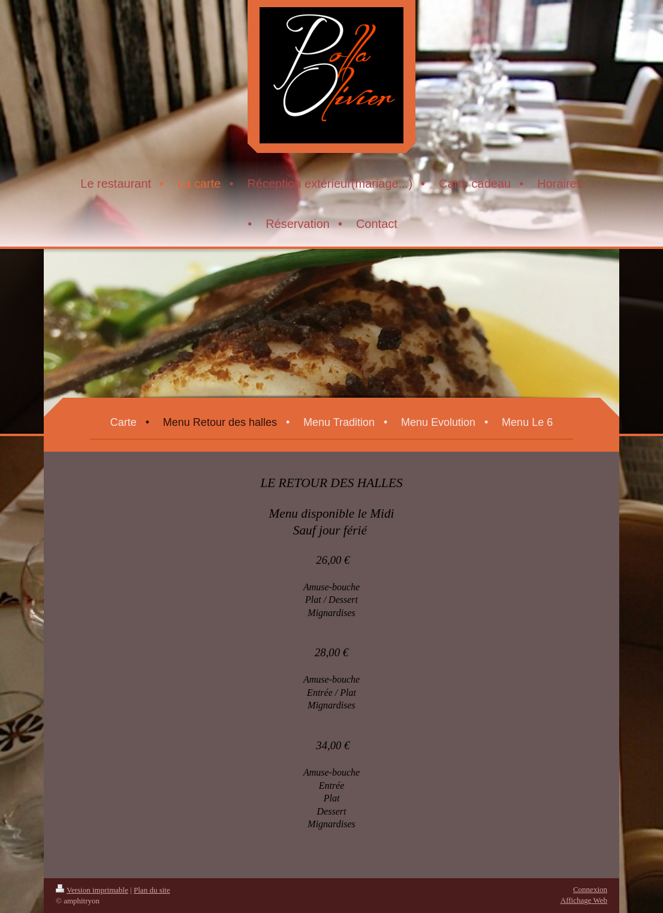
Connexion (590, 889)
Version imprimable (92, 889)
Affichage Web (583, 900)
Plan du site (152, 889)
